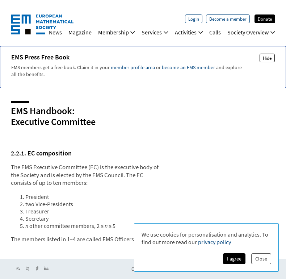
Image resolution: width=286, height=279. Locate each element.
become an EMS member (188, 67)
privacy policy (214, 242)
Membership (116, 32)
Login (193, 19)
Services (155, 32)
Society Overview (251, 32)
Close (261, 258)
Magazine (80, 32)
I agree (234, 258)
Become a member (228, 19)
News (55, 32)
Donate (265, 19)
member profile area (133, 67)
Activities (189, 32)
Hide (267, 58)
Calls (215, 32)
